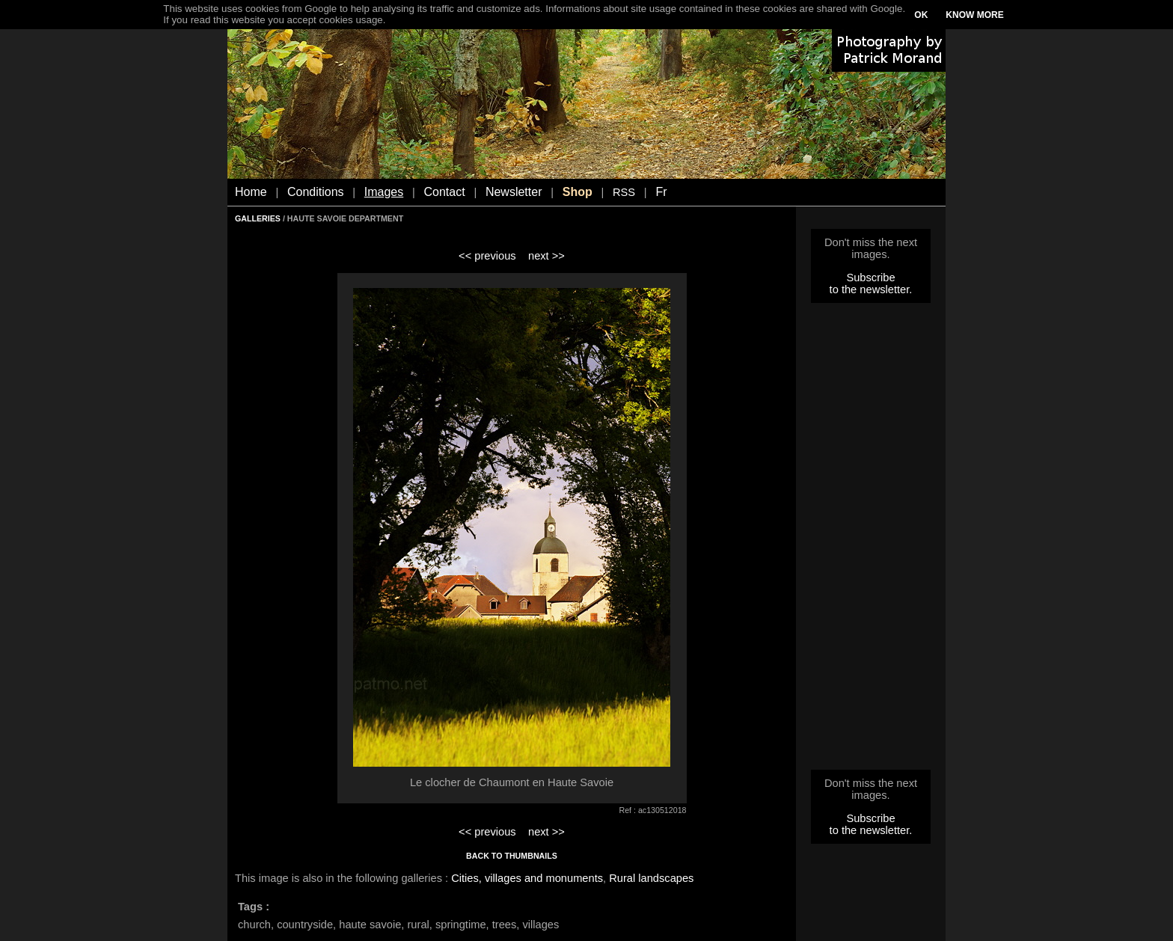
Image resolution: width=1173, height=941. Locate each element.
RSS (624, 192)
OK (921, 15)
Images (383, 192)
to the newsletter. (871, 289)
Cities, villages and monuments (527, 878)
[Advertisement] (871, 540)
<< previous (487, 256)
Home (251, 192)
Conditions (315, 192)
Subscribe (870, 277)
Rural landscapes (651, 878)
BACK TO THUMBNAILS (511, 855)
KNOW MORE (974, 15)
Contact (444, 192)
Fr (661, 192)
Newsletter (514, 192)
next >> (546, 256)
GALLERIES (258, 218)
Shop (577, 192)
